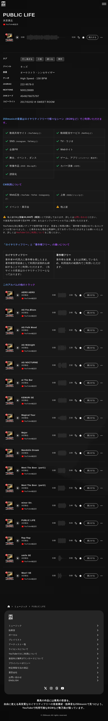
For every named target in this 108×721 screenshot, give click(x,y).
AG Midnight (28, 345)
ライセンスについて (18, 649)
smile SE (26, 555)
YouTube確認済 (10, 24)
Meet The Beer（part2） (35, 485)
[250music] (3, 3)
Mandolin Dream (31, 450)
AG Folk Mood (29, 327)
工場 (40, 59)
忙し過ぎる (27, 59)
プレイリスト (15, 640)
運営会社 (13, 672)
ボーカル (13, 635)
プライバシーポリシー (19, 663)
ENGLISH (14, 680)
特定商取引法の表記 (18, 668)
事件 (60, 59)
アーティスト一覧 (17, 644)
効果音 (12, 630)
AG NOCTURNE (30, 362)
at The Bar (27, 380)
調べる (50, 59)
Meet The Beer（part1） (35, 468)
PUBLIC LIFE (29, 520)
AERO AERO (28, 292)
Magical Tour (29, 415)
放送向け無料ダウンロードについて (26, 658)
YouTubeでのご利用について (30, 232)
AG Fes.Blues (29, 310)
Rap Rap (26, 538)
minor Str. (27, 503)
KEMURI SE (28, 397)
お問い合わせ (80, 217)
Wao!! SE (27, 573)
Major (25, 432)
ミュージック (15, 625)
